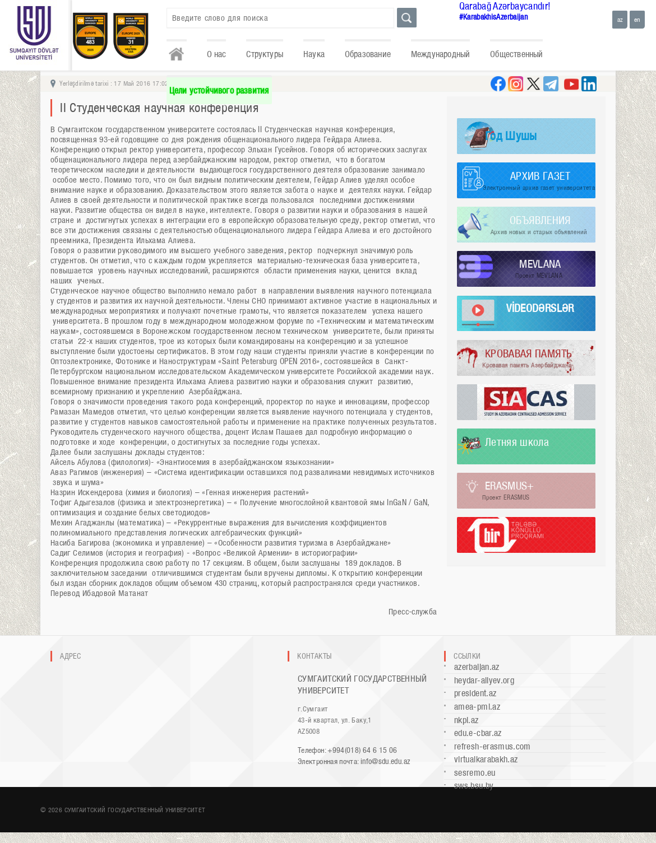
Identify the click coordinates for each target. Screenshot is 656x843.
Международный (440, 54)
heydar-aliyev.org (484, 680)
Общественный (516, 54)
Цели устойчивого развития (219, 90)
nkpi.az (466, 720)
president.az (475, 693)
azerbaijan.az (477, 667)
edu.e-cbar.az (478, 733)
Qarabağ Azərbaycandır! (505, 6)
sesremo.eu (475, 772)
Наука (314, 54)
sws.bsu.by (474, 785)
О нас (217, 54)
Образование (368, 54)
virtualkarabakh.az (486, 759)
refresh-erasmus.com (492, 746)
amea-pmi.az (477, 706)
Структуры (264, 54)
